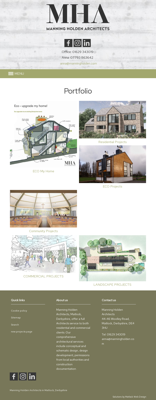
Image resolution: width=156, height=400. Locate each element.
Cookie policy (19, 310)
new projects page (21, 331)
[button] (16, 73)
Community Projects (43, 231)
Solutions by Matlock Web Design (129, 396)
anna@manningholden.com (78, 63)
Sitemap (16, 317)
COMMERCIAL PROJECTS (43, 276)
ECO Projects (112, 186)
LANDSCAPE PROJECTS (112, 284)
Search (15, 324)
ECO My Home (43, 171)
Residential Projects (112, 142)
